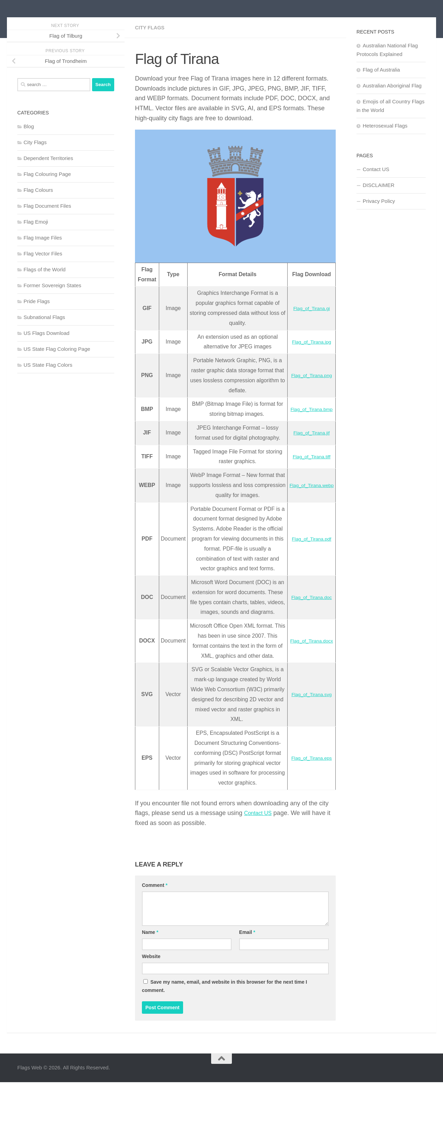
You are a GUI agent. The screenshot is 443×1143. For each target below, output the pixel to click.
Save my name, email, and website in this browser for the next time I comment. (224, 1047)
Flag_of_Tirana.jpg (308, 373)
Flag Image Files (43, 269)
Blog (29, 157)
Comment (155, 946)
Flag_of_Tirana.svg (308, 755)
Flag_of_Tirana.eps (308, 819)
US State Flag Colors (48, 396)
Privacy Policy (379, 232)
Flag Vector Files (43, 285)
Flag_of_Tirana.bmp (308, 440)
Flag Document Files (47, 237)
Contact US (260, 874)
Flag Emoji (36, 253)
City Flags (151, 59)
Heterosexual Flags (385, 157)
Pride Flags (37, 332)
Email (247, 993)
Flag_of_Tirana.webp (308, 516)
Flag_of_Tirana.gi (308, 339)
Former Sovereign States (52, 316)
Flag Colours (38, 221)
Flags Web (52, 24)
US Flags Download (47, 364)
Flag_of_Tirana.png (308, 406)
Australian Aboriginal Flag (392, 117)
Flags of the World (44, 300)
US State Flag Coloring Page (57, 380)
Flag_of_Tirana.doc (308, 643)
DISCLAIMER (379, 216)
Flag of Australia (381, 101)
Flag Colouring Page (47, 205)
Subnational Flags (44, 348)
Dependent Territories (48, 189)
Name (150, 993)
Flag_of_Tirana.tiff (308, 487)
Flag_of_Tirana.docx (308, 697)
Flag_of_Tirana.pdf (308, 575)
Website (151, 1017)
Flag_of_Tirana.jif (308, 464)
